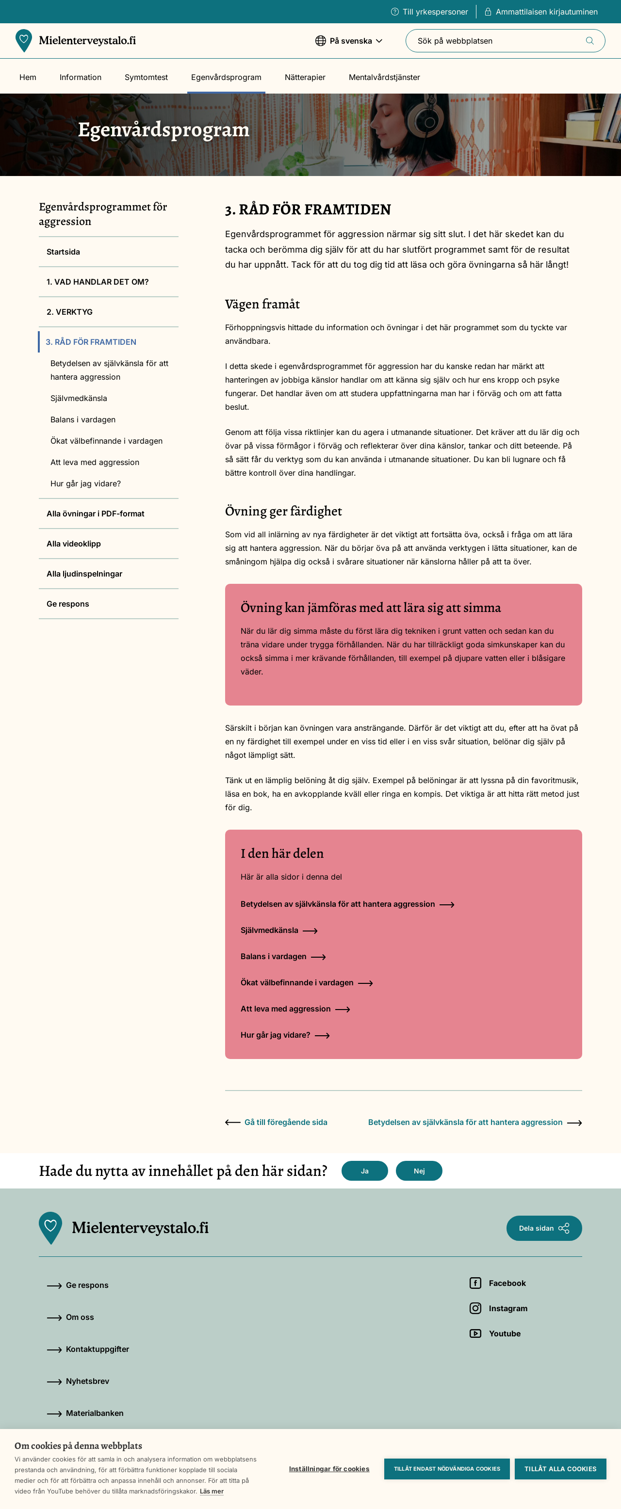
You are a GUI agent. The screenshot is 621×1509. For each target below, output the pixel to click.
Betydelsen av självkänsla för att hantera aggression (109, 370)
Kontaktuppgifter (88, 1349)
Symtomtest (146, 77)
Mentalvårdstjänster (384, 77)
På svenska (348, 45)
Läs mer (212, 1491)
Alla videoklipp (74, 543)
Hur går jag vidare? (85, 483)
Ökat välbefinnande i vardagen (106, 441)
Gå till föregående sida (276, 1122)
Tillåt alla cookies (560, 1469)
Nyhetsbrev (78, 1381)
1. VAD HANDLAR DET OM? (98, 282)
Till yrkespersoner (429, 11)
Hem (27, 77)
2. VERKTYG (70, 312)
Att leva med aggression (94, 462)
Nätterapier (305, 77)
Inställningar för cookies (329, 1469)
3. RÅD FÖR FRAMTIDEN (91, 342)
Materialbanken (85, 1413)
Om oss (70, 1317)
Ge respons (68, 604)
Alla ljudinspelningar (84, 573)
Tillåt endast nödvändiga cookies (447, 1468)
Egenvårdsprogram (226, 77)
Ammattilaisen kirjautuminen (541, 11)
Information (80, 77)
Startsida (63, 252)
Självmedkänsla (78, 398)
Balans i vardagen (82, 419)
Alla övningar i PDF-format (96, 513)
